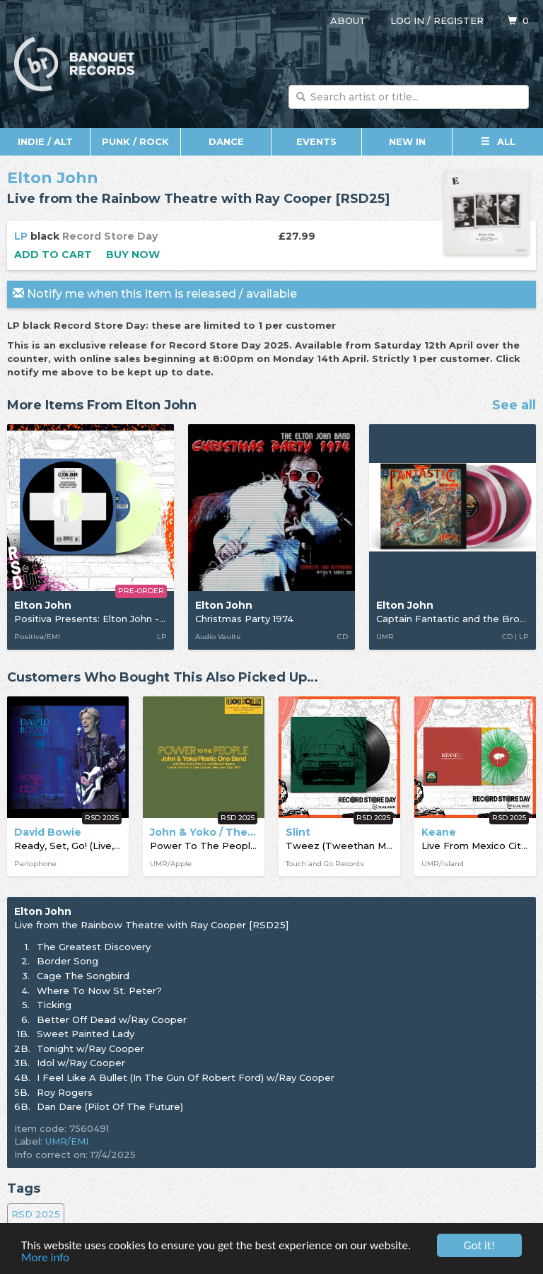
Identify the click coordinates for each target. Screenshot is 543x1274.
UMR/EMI (66, 1141)
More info (45, 1258)
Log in (407, 20)
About (348, 20)
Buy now (133, 254)
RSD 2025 (35, 1214)
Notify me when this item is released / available (155, 293)
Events (316, 141)
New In (407, 141)
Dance (226, 141)
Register (458, 20)
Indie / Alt (45, 141)
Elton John (52, 177)
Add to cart (53, 254)
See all (514, 406)
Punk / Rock (135, 141)
